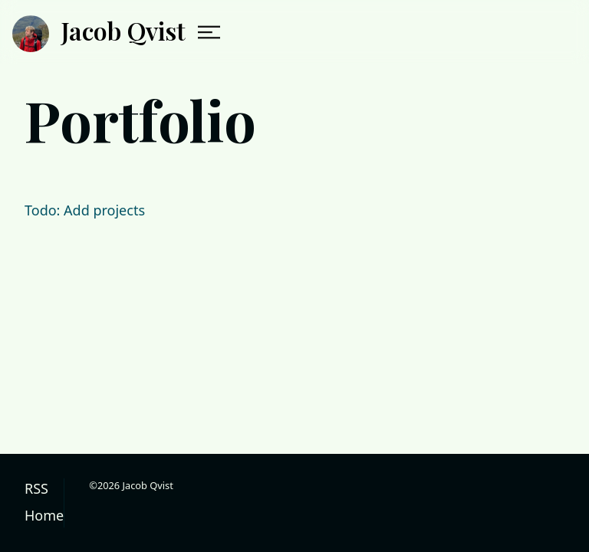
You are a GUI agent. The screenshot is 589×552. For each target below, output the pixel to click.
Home (44, 515)
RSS (36, 488)
